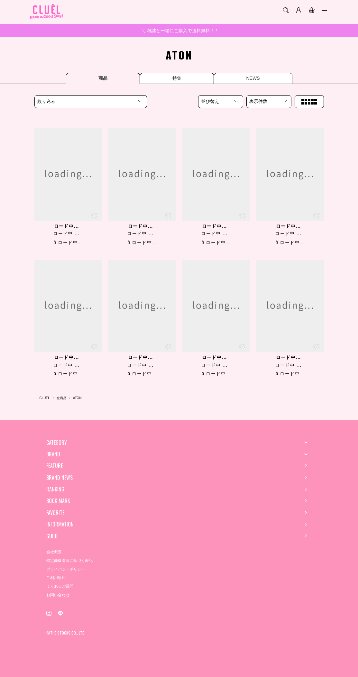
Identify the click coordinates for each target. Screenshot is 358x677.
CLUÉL (45, 398)
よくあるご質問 (59, 586)
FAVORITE (55, 512)
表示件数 (258, 101)
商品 (102, 78)
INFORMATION (60, 524)
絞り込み (46, 101)
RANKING (55, 489)
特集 (176, 78)
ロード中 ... (66, 233)
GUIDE (52, 536)
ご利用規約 (56, 577)
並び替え (210, 101)
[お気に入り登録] (94, 216)
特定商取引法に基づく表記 (69, 560)
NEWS (253, 78)
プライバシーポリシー (65, 569)
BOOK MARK (58, 500)
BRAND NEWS (59, 477)
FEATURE (54, 465)
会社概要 (54, 552)
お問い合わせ (57, 595)
